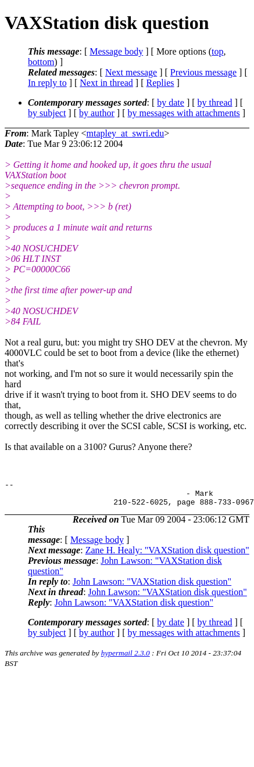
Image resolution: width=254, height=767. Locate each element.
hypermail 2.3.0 (125, 658)
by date (170, 102)
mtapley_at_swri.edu (125, 133)
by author (97, 113)
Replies (160, 83)
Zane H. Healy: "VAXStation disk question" (167, 555)
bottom (41, 62)
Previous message (203, 72)
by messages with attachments (184, 113)
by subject (47, 113)
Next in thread (106, 83)
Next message (131, 72)
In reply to (47, 83)
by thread (215, 102)
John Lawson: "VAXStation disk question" (152, 587)
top (217, 51)
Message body (116, 51)
